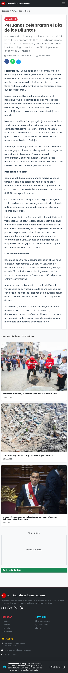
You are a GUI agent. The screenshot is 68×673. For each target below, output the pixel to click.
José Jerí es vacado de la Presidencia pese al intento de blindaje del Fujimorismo (30, 518)
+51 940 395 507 (11, 654)
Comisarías (41, 625)
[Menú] (63, 3)
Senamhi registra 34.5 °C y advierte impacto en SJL (28, 455)
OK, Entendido (57, 667)
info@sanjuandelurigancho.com (18, 650)
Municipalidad (42, 621)
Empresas (6, 631)
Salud (39, 628)
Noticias (5, 11)
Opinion (5, 625)
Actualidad (17, 11)
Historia (5, 628)
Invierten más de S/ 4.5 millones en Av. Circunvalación (30, 393)
